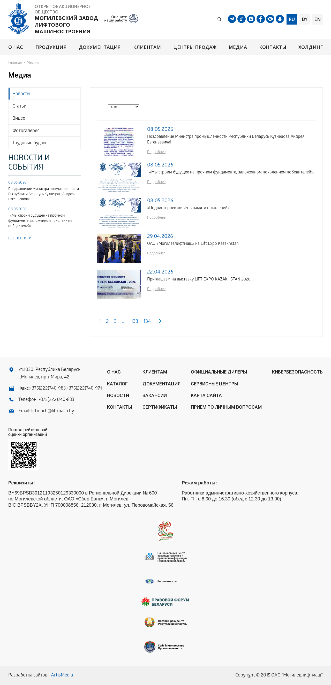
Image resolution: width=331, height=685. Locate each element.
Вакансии (154, 395)
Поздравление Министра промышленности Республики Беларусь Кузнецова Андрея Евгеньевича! (43, 194)
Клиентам (147, 47)
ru (292, 19)
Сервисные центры (214, 383)
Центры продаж (194, 47)
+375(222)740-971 (84, 388)
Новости (21, 94)
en (317, 19)
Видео (18, 118)
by (304, 19)
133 (134, 322)
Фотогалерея (26, 131)
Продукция (51, 47)
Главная (15, 63)
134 (147, 322)
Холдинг (310, 47)
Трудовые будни (29, 143)
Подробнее (156, 152)
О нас (15, 47)
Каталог (117, 383)
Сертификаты (159, 407)
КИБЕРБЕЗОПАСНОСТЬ (297, 372)
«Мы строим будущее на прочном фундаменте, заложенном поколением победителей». (40, 221)
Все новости (20, 239)
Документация (100, 47)
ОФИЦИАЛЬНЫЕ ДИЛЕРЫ (219, 372)
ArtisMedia (62, 675)
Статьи (19, 106)
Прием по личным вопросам (226, 407)
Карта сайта (206, 395)
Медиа (238, 47)
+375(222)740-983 (48, 388)
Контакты (272, 47)
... (124, 322)
